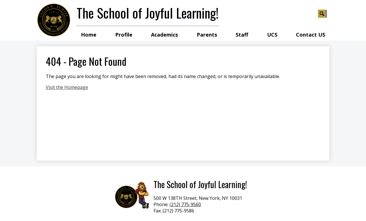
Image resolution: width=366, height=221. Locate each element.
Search (322, 14)
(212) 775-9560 (185, 204)
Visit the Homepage (67, 87)
